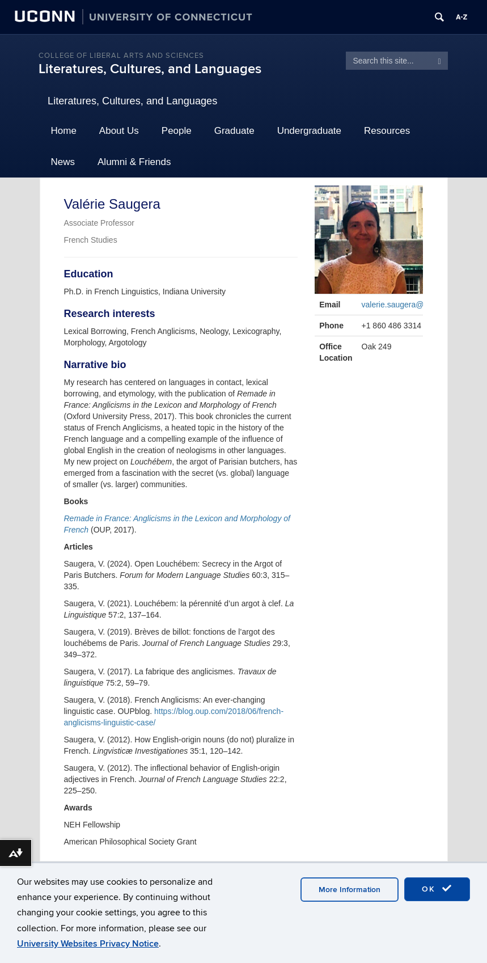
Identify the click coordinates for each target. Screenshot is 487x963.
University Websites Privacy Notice (88, 943)
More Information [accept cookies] (349, 889)
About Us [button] (119, 130)
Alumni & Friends (134, 162)
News (63, 162)
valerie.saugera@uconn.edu (411, 304)
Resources (387, 130)
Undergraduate (309, 130)
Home (64, 130)
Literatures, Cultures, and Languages (150, 69)
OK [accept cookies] (437, 889)
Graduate (234, 130)
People (177, 130)
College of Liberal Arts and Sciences (121, 55)
